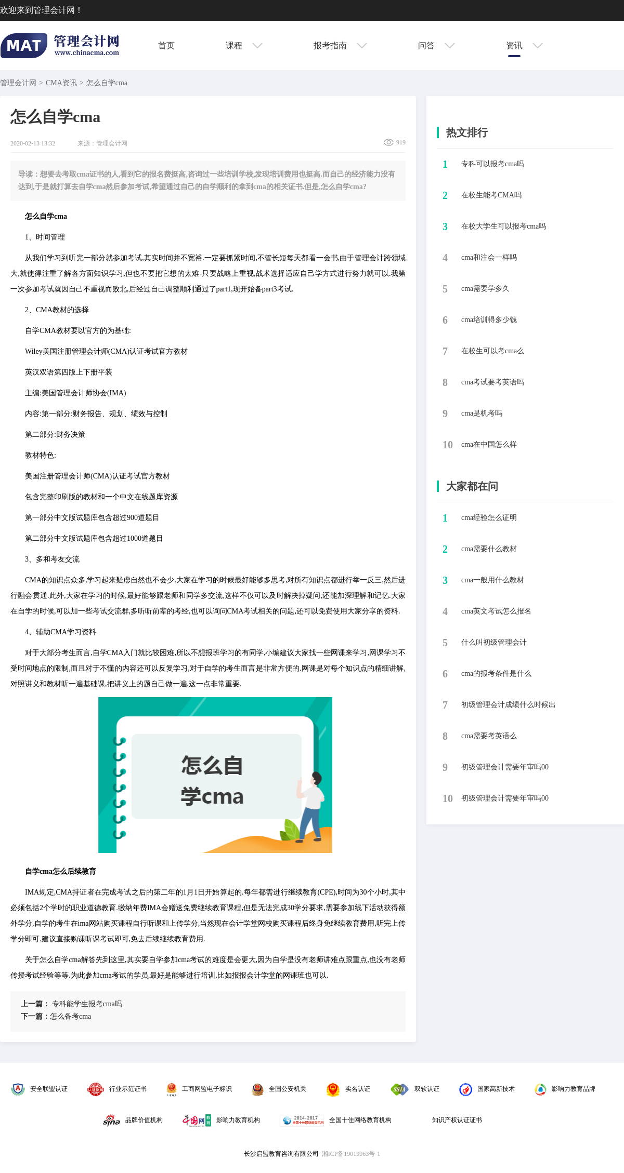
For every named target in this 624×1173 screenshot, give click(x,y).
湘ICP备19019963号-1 (351, 1153)
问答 (436, 45)
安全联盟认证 (39, 1088)
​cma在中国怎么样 (489, 444)
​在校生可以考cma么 (492, 351)
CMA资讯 (61, 83)
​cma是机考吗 (481, 413)
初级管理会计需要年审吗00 (505, 767)
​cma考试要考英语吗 (492, 382)
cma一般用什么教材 (492, 580)
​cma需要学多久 (485, 288)
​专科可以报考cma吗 (492, 164)
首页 (166, 45)
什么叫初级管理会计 (494, 642)
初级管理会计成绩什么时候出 (508, 705)
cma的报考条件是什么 (496, 673)
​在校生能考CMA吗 (491, 195)
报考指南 (340, 45)
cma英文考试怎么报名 (496, 611)
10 (448, 444)
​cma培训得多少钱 (489, 320)
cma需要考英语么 (489, 736)
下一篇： (35, 1016)
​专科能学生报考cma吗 (71, 1004)
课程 (244, 45)
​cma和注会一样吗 (489, 257)
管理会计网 (18, 83)
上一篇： (35, 1004)
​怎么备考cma (56, 1016)
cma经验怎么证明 (489, 518)
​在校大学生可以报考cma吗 (503, 226)
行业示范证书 (117, 1088)
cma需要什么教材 (489, 549)
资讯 (524, 45)
